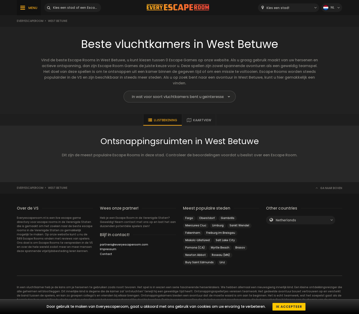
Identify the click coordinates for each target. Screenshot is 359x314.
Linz (222, 262)
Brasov (240, 247)
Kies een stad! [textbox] (277, 8)
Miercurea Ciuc (195, 225)
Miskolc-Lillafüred (197, 240)
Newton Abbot (195, 255)
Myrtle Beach (220, 247)
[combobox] (288, 7)
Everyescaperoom (30, 21)
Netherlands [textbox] (286, 220)
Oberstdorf (207, 218)
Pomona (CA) (195, 247)
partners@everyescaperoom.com (124, 244)
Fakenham (192, 233)
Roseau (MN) (221, 255)
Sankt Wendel (239, 225)
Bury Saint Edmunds (199, 262)
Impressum (108, 249)
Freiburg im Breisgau (220, 233)
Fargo (189, 218)
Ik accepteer (289, 306)
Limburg (218, 225)
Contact (106, 254)
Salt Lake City (225, 240)
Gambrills (227, 218)
